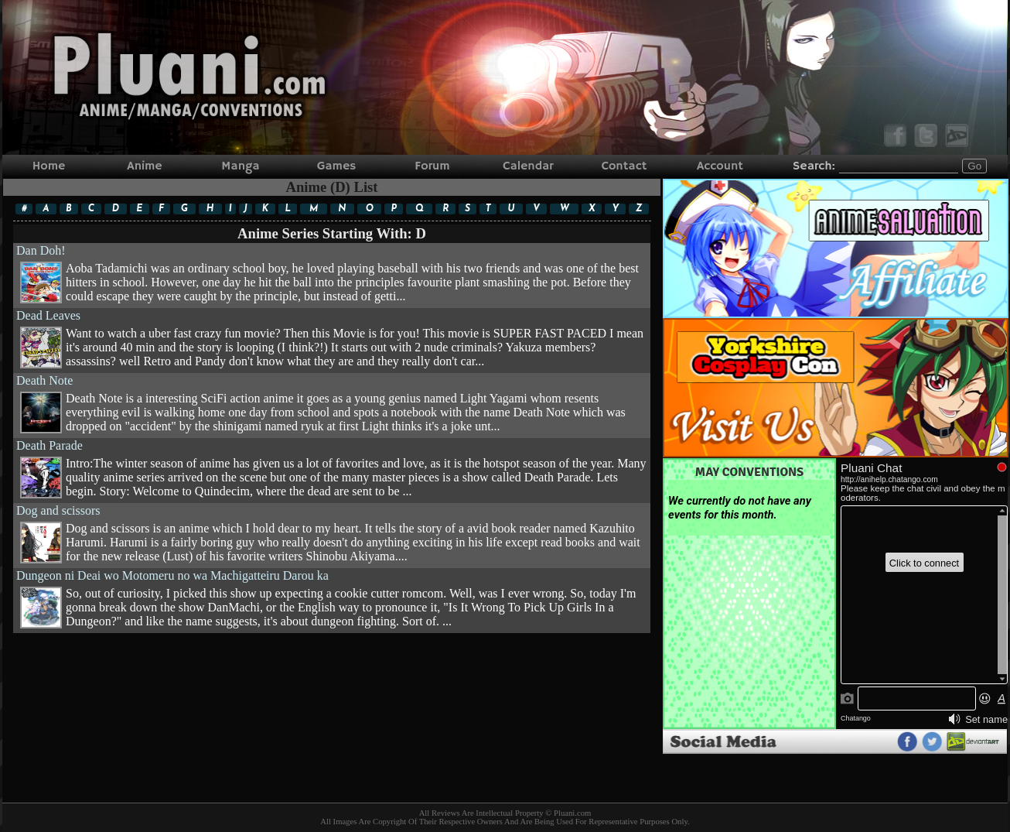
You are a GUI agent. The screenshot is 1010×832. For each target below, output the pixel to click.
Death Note (331, 403)
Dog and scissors (331, 533)
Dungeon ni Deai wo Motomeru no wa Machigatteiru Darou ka (331, 598)
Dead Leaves (331, 338)
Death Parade (331, 468)
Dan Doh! (331, 273)
